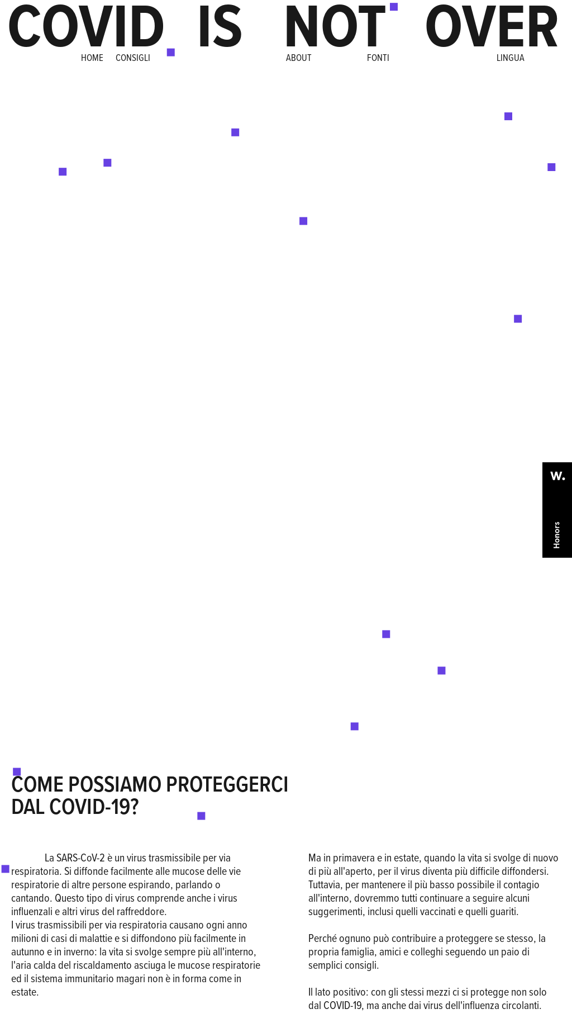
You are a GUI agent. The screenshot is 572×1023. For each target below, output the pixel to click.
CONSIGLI (131, 57)
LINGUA (511, 57)
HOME (92, 57)
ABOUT (299, 57)
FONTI (378, 57)
